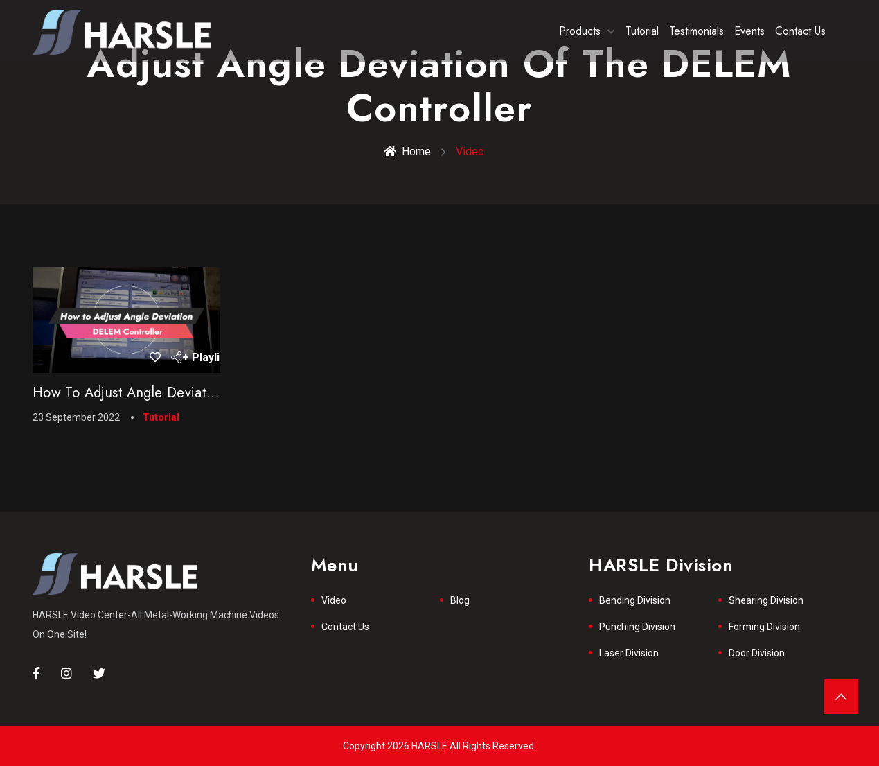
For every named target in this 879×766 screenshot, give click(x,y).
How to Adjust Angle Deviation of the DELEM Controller (210, 393)
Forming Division (764, 626)
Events (749, 31)
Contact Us (800, 31)
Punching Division (637, 626)
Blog (460, 600)
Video (333, 600)
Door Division (757, 653)
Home (407, 151)
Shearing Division (766, 600)
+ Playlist (197, 357)
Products (580, 31)
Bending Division (635, 600)
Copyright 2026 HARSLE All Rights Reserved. (439, 745)
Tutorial (642, 31)
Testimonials (696, 31)
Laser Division (629, 653)
